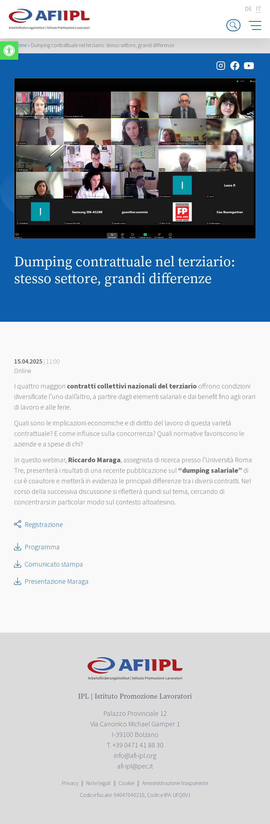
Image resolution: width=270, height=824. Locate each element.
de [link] (248, 9)
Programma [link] (42, 547)
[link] (9, 50)
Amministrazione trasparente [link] (175, 783)
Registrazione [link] (44, 525)
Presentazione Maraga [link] (57, 582)
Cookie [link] (126, 783)
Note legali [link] (98, 783)
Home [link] (20, 45)
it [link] (258, 9)
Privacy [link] (70, 783)
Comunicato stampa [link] (54, 564)
